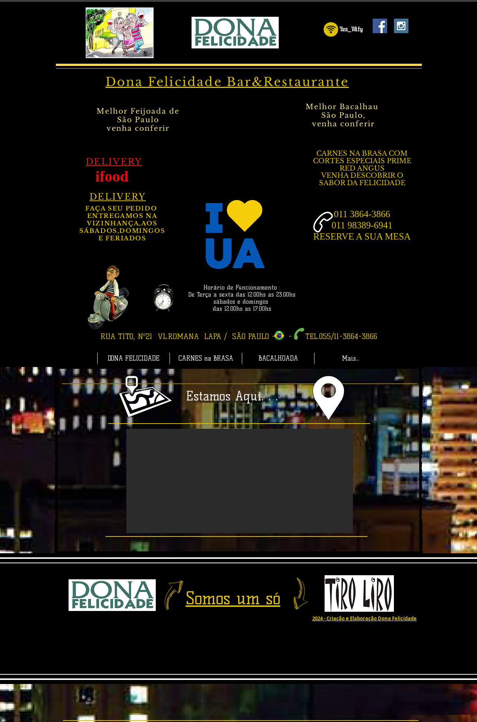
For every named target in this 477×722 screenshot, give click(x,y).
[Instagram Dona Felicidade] (401, 26)
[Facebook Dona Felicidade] (380, 26)
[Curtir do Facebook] (386, 46)
